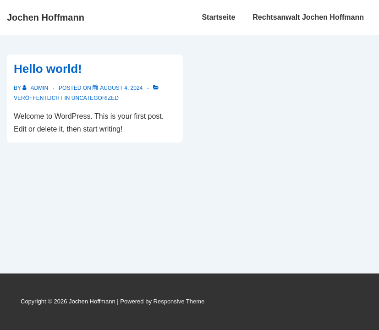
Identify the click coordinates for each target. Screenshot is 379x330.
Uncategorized (95, 98)
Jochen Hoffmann (45, 17)
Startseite (218, 17)
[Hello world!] (121, 88)
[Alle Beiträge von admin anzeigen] (35, 88)
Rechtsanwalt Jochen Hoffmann (308, 17)
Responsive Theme (179, 301)
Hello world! (48, 69)
